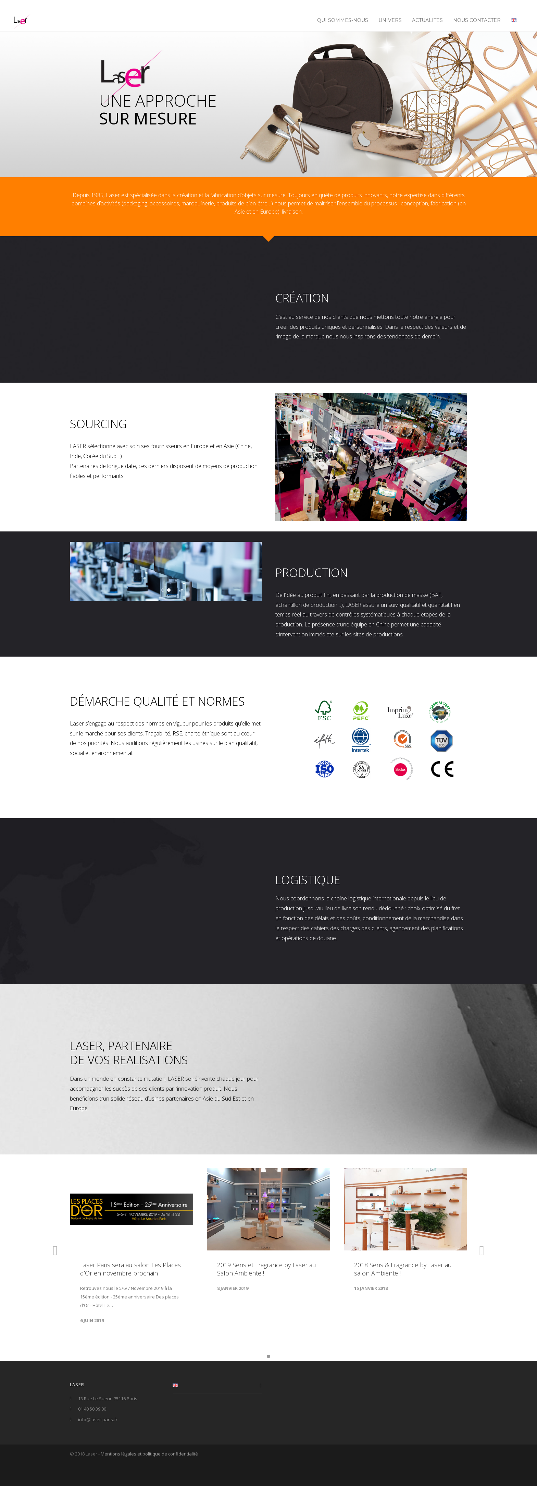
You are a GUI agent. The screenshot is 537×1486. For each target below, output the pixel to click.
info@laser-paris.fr (97, 1443)
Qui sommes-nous (342, 20)
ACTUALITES (427, 20)
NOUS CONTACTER (477, 20)
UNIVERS (390, 20)
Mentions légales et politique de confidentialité (149, 1477)
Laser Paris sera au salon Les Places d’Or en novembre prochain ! (130, 1292)
